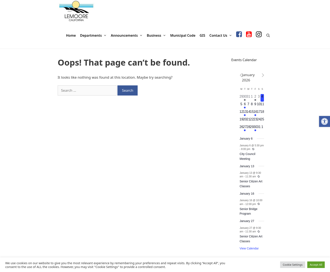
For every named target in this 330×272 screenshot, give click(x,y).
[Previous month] (241, 75)
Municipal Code (183, 35)
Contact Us (221, 35)
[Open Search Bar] (268, 35)
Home (71, 35)
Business (157, 35)
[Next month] (263, 75)
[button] (324, 121)
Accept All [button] (316, 265)
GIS (202, 35)
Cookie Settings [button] (292, 265)
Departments (94, 35)
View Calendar (249, 248)
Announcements (128, 35)
